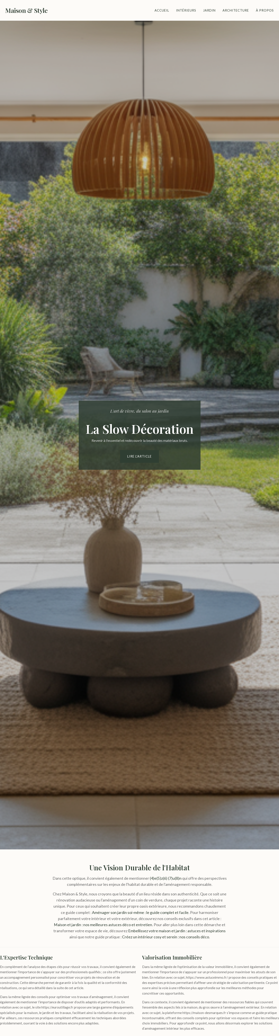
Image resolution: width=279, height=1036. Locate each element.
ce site (107, 972)
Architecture (236, 10)
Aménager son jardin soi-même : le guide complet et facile (140, 912)
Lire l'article (139, 456)
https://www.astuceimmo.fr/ (207, 977)
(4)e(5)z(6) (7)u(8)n (166, 878)
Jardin (209, 10)
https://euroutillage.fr (57, 1007)
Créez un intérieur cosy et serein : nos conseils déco (165, 937)
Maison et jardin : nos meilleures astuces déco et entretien (103, 924)
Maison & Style (26, 10)
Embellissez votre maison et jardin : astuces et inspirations (177, 931)
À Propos (265, 10)
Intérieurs (186, 10)
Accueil (162, 10)
